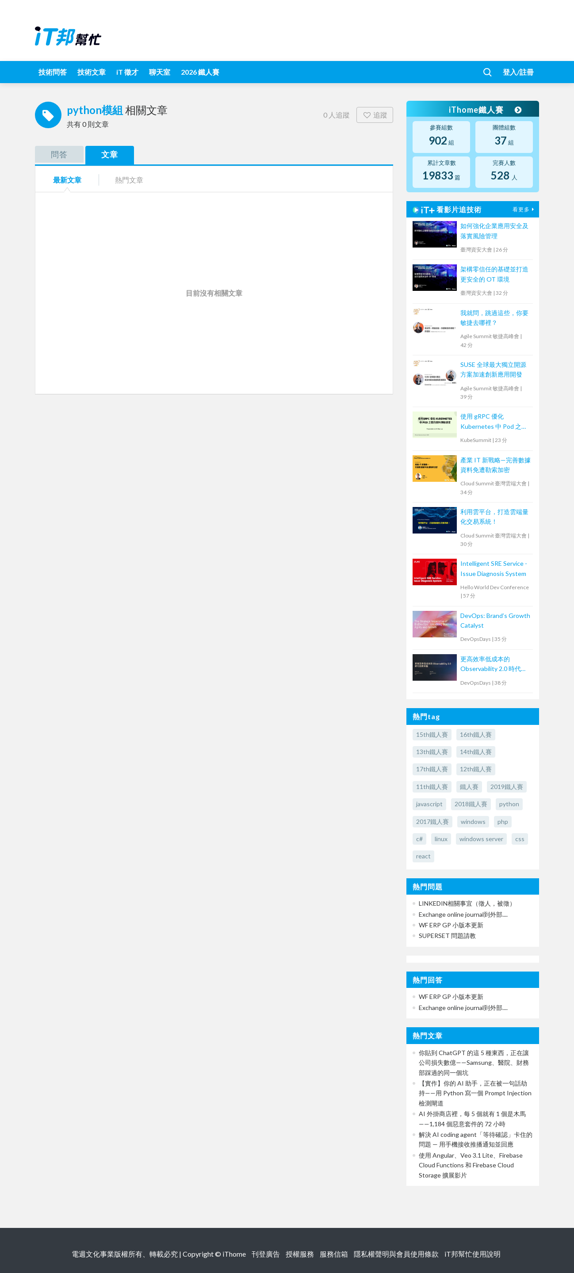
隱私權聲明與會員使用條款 (396, 1254)
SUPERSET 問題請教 (447, 935)
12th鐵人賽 (476, 769)
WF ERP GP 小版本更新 (451, 925)
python (509, 804)
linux (441, 838)
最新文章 (67, 179)
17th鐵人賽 (432, 769)
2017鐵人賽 (432, 821)
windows (473, 821)
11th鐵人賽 (432, 786)
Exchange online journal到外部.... (463, 914)
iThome (234, 1254)
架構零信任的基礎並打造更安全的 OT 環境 (494, 273)
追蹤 (374, 115)
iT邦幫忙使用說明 (472, 1254)
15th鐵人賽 (432, 734)
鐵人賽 (469, 786)
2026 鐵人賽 (200, 72)
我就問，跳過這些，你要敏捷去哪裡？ (494, 317)
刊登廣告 (266, 1254)
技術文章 (91, 72)
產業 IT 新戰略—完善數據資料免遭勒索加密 (495, 464)
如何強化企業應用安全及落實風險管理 (494, 230)
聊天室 (159, 72)
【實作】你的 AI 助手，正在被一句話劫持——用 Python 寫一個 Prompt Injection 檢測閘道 (475, 1093)
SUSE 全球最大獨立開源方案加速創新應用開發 (493, 369)
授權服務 (300, 1254)
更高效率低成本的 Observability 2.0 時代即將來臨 (493, 664)
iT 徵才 (127, 72)
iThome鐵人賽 (485, 109)
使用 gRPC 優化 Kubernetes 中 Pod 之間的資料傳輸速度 (494, 421)
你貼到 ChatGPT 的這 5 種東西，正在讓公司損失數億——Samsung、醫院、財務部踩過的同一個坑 (474, 1062)
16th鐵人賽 (476, 734)
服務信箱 (334, 1254)
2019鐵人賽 (506, 786)
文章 (109, 154)
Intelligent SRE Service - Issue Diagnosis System (493, 568)
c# (419, 838)
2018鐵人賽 (471, 804)
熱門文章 (129, 179)
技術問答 (52, 72)
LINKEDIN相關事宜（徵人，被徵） (467, 903)
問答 (59, 154)
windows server (481, 838)
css (519, 838)
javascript (429, 804)
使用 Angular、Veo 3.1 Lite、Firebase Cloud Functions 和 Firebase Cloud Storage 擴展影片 (471, 1165)
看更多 (524, 209)
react (423, 856)
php (502, 821)
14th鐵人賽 (476, 751)
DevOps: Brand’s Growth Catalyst (495, 620)
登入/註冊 (518, 72)
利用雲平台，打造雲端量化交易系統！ (494, 516)
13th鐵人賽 (432, 751)
